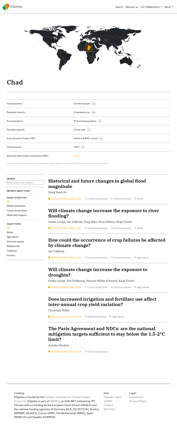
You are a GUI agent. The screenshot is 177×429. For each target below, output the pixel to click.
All (8, 201)
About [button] (168, 6)
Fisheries (12, 250)
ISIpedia (12, 6)
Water (10, 232)
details (77, 155)
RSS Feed (109, 409)
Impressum (136, 397)
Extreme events (15, 241)
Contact (108, 405)
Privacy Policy (137, 401)
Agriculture (13, 236)
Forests (11, 255)
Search (119, 6)
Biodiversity (13, 246)
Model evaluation (16, 205)
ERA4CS (54, 401)
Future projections (17, 210)
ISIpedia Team (112, 397)
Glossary (132, 7)
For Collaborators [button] (150, 6)
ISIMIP (108, 401)
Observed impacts (17, 215)
